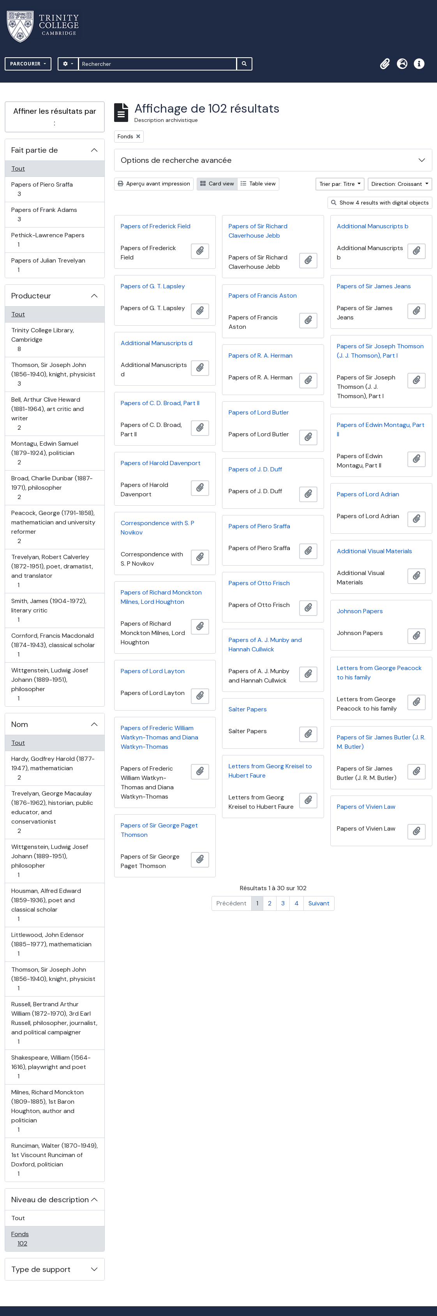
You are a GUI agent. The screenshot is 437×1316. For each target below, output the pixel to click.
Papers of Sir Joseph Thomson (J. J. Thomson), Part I (380, 351)
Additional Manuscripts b (373, 226)
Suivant (319, 903)
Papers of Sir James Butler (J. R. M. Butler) (381, 742)
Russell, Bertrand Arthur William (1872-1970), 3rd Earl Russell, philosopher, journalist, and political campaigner (54, 1022)
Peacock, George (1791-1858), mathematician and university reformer (53, 527)
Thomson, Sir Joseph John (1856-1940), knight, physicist (53, 374)
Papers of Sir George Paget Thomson (159, 830)
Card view (217, 183)
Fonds (31, 1238)
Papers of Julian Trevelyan (48, 265)
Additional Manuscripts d (156, 343)
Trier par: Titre (337, 183)
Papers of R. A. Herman (261, 355)
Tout (18, 168)
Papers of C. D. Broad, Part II (160, 403)
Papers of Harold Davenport (161, 463)
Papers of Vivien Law (366, 807)
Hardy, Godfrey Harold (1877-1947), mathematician (53, 768)
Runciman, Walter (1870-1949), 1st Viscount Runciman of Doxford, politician (54, 1159)
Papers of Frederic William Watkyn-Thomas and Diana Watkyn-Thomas (159, 737)
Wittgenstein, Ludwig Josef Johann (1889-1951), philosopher (49, 684)
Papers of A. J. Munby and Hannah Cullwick (265, 644)
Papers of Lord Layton (153, 671)
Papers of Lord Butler (259, 412)
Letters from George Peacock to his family (379, 672)
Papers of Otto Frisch (259, 583)
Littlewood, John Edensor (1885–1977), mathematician (51, 944)
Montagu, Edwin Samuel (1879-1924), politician (44, 453)
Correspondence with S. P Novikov (157, 527)
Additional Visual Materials (374, 551)
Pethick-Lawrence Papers (48, 239)
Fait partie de (34, 150)
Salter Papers (248, 709)
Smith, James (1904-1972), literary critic (48, 610)
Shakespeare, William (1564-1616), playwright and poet (51, 1067)
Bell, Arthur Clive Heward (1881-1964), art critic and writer (47, 413)
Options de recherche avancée (176, 160)
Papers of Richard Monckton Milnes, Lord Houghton (161, 597)
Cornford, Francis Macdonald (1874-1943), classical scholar (53, 645)
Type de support (40, 1269)
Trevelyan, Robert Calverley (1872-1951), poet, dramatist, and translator (52, 571)
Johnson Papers (360, 611)
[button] (384, 63)
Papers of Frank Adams (44, 214)
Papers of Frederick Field (155, 226)
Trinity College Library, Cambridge (42, 339)
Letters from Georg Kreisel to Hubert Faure (270, 771)
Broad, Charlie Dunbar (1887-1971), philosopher (52, 487)
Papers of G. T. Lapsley (153, 286)
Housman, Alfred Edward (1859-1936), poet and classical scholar (46, 905)
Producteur (31, 296)
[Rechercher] (157, 64)
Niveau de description (50, 1199)
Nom (19, 724)
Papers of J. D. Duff (255, 469)
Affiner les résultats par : (54, 117)
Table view (258, 183)
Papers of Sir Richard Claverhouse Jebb (258, 231)
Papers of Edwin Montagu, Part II (381, 429)
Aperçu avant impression (154, 183)
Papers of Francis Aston (263, 295)
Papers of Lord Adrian (368, 494)
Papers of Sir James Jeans (374, 286)
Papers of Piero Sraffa (42, 189)
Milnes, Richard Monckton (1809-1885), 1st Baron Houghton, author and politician (47, 1110)
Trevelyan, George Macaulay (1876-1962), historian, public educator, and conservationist (52, 812)
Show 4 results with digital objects (380, 202)
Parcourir (26, 63)
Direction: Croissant (398, 183)
